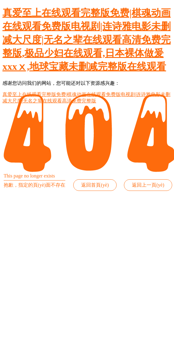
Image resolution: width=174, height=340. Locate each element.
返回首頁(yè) (95, 185)
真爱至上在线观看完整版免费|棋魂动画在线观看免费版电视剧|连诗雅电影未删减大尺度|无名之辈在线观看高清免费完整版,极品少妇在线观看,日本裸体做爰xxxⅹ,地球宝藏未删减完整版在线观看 (86, 39)
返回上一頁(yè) (148, 185)
